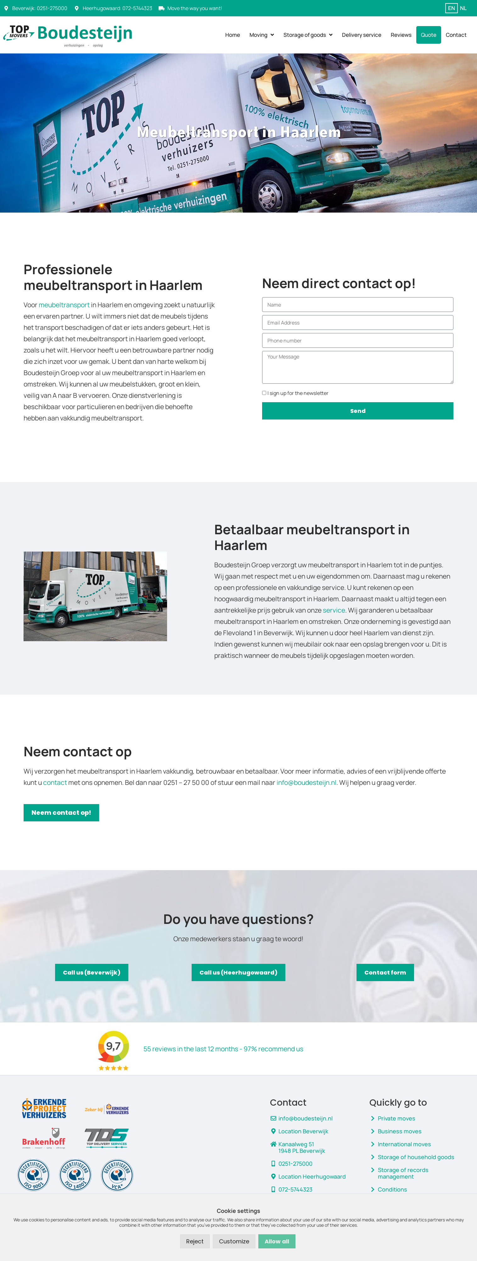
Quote (428, 34)
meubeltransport (64, 304)
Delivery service (361, 34)
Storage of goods (308, 35)
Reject (195, 1241)
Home (232, 34)
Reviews (401, 34)
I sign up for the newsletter (297, 393)
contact (55, 782)
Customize (234, 1241)
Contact (456, 34)
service (334, 610)
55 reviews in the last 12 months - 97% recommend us (223, 1048)
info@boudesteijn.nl (306, 782)
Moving (262, 35)
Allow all (277, 1241)
